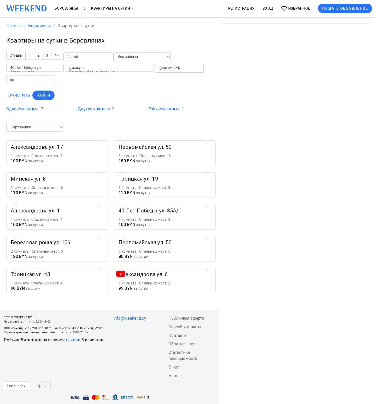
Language (16, 386)
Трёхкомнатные (166, 108)
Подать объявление (345, 8)
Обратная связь (183, 343)
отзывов (71, 339)
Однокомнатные (24, 108)
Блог (173, 375)
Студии (16, 55)
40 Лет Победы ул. (35, 68)
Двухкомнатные (96, 108)
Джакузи (109, 68)
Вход (267, 8)
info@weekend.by (130, 318)
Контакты (177, 335)
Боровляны (66, 8)
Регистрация (241, 8)
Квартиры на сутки (112, 8)
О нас (173, 367)
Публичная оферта (186, 318)
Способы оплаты (184, 326)
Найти (43, 95)
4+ (57, 55)
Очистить (19, 95)
